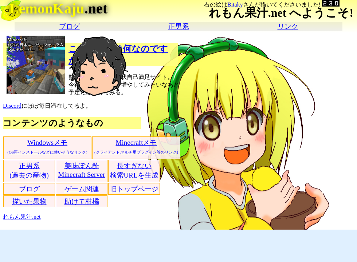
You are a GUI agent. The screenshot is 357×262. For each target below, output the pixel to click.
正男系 (178, 26)
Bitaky (235, 4)
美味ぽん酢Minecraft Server (81, 170)
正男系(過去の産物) (29, 170)
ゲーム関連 (81, 189)
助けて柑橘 (81, 201)
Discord (12, 106)
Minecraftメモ (136, 146)
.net (58, 8)
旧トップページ (134, 189)
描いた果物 (29, 201)
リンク (288, 26)
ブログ (69, 26)
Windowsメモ (47, 146)
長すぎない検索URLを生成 (134, 170)
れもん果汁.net (22, 217)
